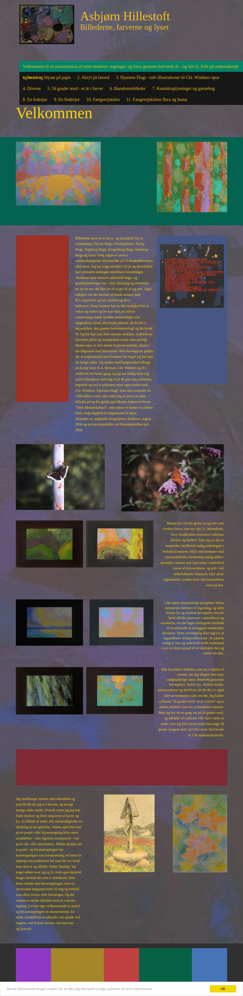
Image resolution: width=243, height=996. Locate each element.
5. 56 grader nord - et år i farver (75, 88)
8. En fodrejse (35, 99)
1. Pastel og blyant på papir (47, 77)
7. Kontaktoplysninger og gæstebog (183, 88)
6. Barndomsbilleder (127, 88)
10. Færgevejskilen (103, 99)
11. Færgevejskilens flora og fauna (156, 99)
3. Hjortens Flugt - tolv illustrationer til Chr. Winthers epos (167, 77)
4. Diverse (32, 88)
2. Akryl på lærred (93, 77)
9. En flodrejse (67, 99)
